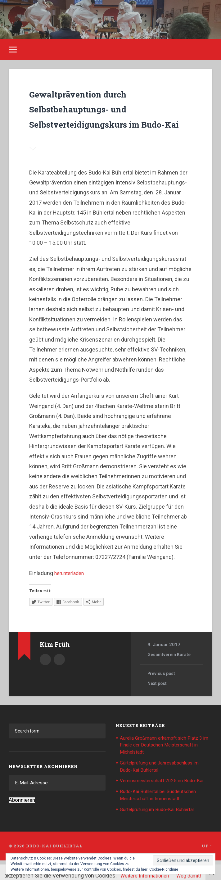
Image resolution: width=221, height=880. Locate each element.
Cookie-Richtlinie (163, 869)
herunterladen (71, 586)
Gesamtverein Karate (170, 668)
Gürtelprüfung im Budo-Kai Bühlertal (162, 829)
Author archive (45, 672)
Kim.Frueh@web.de (59, 672)
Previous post (163, 687)
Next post (158, 698)
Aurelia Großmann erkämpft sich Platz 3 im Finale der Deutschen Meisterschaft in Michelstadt (164, 759)
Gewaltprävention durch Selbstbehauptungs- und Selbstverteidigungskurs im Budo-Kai (103, 114)
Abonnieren (22, 814)
